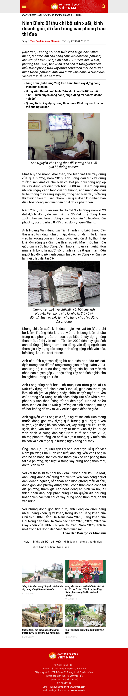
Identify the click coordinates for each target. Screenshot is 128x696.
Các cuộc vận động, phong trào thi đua (52, 15)
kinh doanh (70, 541)
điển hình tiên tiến (44, 547)
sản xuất (56, 541)
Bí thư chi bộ (40, 541)
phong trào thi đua (90, 541)
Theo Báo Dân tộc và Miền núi (44, 41)
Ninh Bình (63, 547)
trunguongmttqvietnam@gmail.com (67, 687)
